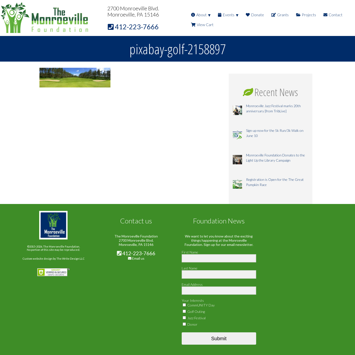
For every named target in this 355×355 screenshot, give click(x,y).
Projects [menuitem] (306, 14)
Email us (138, 258)
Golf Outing (194, 311)
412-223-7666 (136, 253)
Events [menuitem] (226, 14)
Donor (190, 324)
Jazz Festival (194, 318)
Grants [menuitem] (280, 14)
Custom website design (37, 258)
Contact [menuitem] (332, 14)
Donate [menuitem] (255, 14)
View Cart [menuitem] (202, 24)
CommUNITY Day (199, 305)
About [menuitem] (199, 14)
